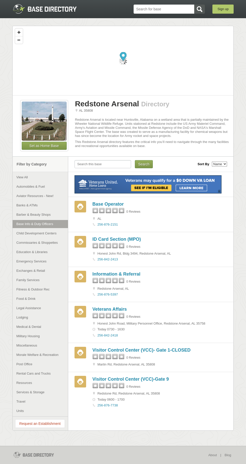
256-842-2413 (107, 259)
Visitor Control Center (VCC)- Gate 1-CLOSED (141, 350)
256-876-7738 (107, 405)
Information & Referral (116, 274)
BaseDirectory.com (49, 9)
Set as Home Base (44, 146)
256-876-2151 (107, 224)
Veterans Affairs (109, 309)
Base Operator (108, 204)
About (212, 455)
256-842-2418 (107, 335)
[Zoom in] (19, 32)
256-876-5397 (107, 294)
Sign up (223, 9)
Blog (228, 455)
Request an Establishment (40, 424)
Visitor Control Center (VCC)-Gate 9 (130, 379)
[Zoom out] (19, 40)
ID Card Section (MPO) (116, 239)
